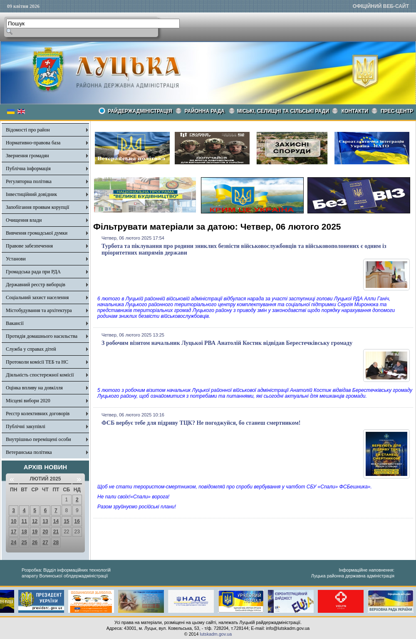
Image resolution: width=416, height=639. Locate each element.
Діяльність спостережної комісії (40, 375)
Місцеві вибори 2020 (28, 401)
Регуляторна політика (29, 181)
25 (24, 542)
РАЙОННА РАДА (205, 111)
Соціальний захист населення (37, 297)
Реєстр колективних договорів (37, 413)
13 (45, 521)
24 (13, 542)
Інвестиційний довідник (31, 194)
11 (24, 521)
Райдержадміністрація (140, 111)
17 (13, 532)
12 (34, 521)
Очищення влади (24, 220)
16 (77, 521)
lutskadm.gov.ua (216, 634)
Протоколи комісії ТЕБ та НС (37, 362)
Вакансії (15, 323)
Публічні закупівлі (25, 426)
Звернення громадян (27, 156)
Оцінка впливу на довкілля (34, 388)
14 (56, 521)
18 (24, 532)
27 (45, 542)
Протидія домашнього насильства (41, 336)
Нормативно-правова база (33, 143)
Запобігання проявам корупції (37, 207)
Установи (16, 259)
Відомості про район (28, 130)
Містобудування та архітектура (39, 310)
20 (45, 532)
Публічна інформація (28, 168)
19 (34, 532)
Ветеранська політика (29, 452)
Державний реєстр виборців (35, 284)
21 (56, 532)
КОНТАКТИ (355, 111)
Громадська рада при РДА (33, 272)
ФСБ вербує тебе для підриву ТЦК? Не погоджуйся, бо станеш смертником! (201, 423)
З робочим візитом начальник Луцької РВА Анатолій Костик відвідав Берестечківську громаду (227, 343)
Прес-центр (397, 111)
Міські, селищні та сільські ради (283, 111)
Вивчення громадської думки (36, 233)
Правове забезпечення (29, 246)
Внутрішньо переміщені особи (38, 439)
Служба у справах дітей (31, 349)
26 (34, 542)
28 (56, 542)
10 (13, 521)
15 (66, 521)
